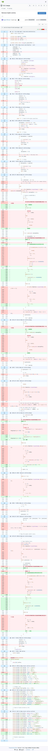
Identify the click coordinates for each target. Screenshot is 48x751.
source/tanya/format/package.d (12, 27)
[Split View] (42, 24)
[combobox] (39, 24)
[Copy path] (22, 27)
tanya (8, 5)
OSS (4, 5)
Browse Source (42, 13)
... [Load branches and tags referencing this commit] (2, 16)
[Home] (3, 2)
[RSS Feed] (29, 5)
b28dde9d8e (43, 19)
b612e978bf (31, 19)
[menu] (45, 24)
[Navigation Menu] (45, 2)
